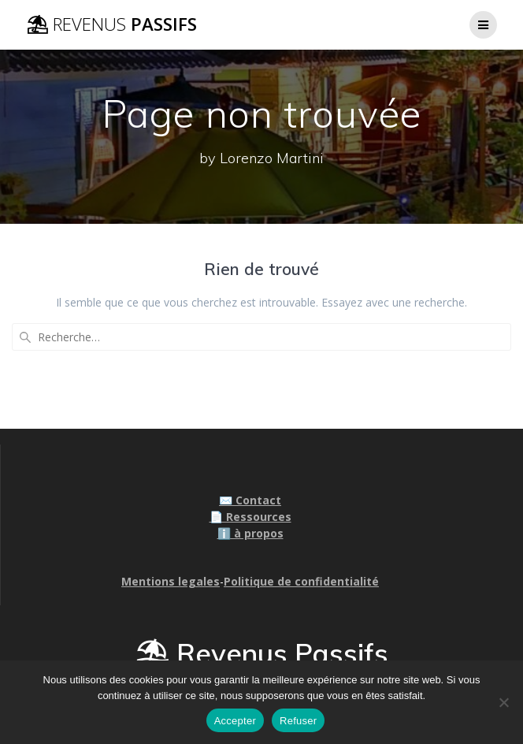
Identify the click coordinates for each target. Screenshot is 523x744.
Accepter (235, 721)
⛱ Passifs (111, 24)
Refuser (298, 721)
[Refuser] (503, 702)
